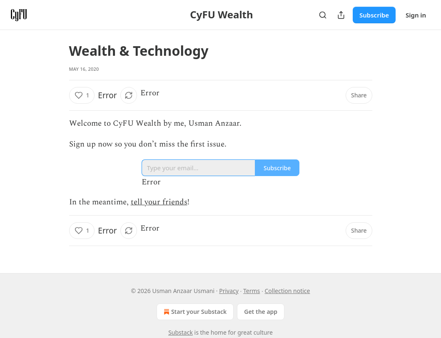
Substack (180, 332)
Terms (251, 291)
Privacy (229, 291)
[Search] (322, 15)
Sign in (416, 15)
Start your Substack (194, 311)
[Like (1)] (82, 95)
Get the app (260, 312)
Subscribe (374, 15)
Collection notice (287, 291)
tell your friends (159, 202)
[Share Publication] (341, 15)
